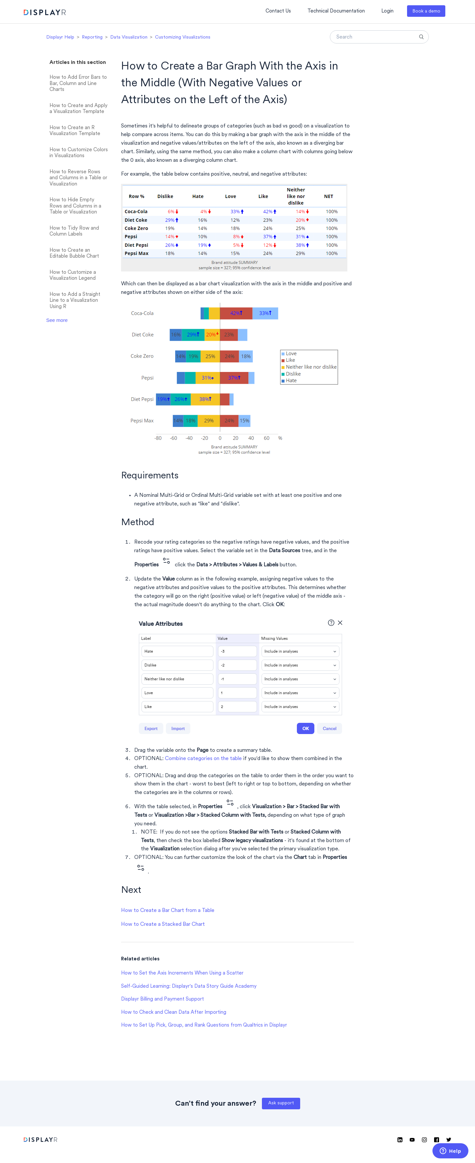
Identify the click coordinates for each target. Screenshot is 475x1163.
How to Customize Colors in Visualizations (78, 153)
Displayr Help (60, 37)
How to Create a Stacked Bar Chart (163, 924)
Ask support (281, 1103)
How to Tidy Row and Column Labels (74, 231)
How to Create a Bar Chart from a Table (167, 910)
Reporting (92, 37)
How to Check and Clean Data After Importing (173, 1012)
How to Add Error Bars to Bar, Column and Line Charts (78, 83)
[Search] (379, 36)
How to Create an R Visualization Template (74, 131)
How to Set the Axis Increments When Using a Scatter (182, 973)
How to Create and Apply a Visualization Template (78, 109)
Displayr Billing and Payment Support (162, 999)
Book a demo (426, 11)
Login (387, 11)
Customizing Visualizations (182, 37)
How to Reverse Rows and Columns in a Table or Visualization (78, 178)
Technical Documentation (336, 11)
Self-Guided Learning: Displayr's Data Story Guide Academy (189, 986)
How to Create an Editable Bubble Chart (74, 253)
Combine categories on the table (203, 758)
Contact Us (278, 11)
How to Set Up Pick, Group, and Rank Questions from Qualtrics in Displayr (204, 1025)
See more (57, 320)
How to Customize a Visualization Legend (72, 275)
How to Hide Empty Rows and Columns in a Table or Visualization (75, 206)
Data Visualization (128, 37)
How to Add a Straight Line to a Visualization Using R (74, 300)
